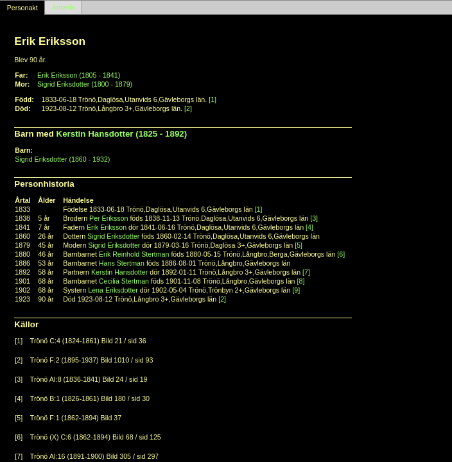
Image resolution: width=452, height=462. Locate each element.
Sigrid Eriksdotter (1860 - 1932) (62, 159)
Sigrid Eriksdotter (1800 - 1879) (84, 84)
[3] (314, 218)
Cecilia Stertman (124, 281)
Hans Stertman (121, 263)
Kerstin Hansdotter (119, 272)
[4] (309, 227)
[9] (296, 290)
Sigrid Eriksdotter (113, 236)
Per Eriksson (108, 218)
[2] (188, 108)
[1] (212, 99)
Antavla (63, 8)
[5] (298, 245)
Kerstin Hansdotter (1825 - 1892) (121, 134)
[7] (306, 272)
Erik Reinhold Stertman (134, 254)
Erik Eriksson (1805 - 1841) (78, 75)
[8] (301, 281)
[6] (341, 254)
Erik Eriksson (106, 227)
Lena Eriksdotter (113, 290)
